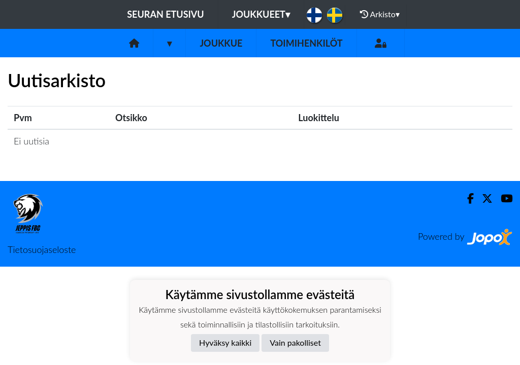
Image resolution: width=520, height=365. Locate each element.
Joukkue (221, 43)
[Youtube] (502, 198)
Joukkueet (261, 14)
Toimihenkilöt (306, 43)
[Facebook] (466, 198)
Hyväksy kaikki (225, 342)
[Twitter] (483, 198)
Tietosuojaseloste (42, 249)
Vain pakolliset (295, 342)
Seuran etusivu (165, 14)
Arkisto (380, 14)
